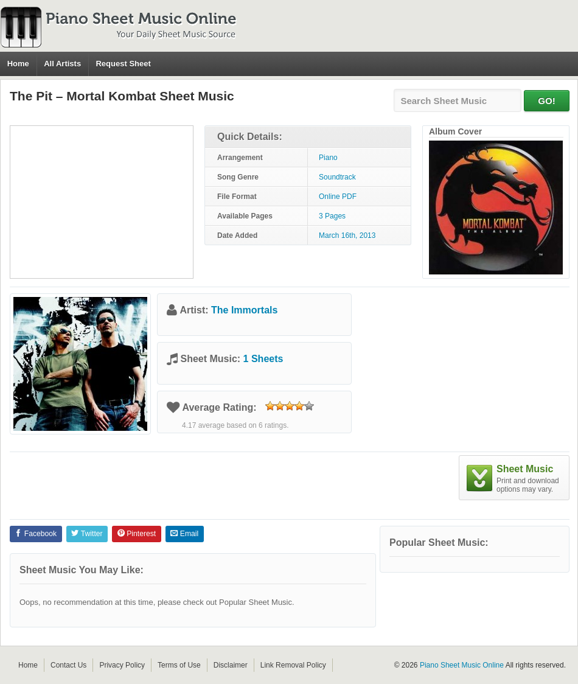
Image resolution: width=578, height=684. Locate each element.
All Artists (62, 63)
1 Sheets (263, 359)
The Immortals (244, 310)
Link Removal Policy (293, 665)
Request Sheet (123, 63)
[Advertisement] (101, 202)
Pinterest (136, 533)
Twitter (86, 533)
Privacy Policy (122, 665)
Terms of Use (179, 665)
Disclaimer (231, 665)
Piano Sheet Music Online (462, 665)
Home (18, 63)
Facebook (36, 533)
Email (184, 533)
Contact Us (68, 665)
